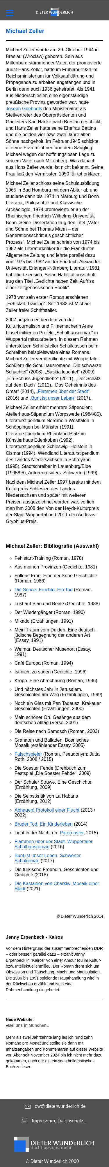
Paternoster (72, 832)
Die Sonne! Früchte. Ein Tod (44, 589)
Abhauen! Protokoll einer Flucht (47, 810)
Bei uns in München (27, 1025)
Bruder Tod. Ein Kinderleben (44, 824)
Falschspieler (28, 754)
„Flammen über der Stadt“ (63, 391)
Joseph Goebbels (24, 108)
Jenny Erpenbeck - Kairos (34, 937)
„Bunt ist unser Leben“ (52, 398)
